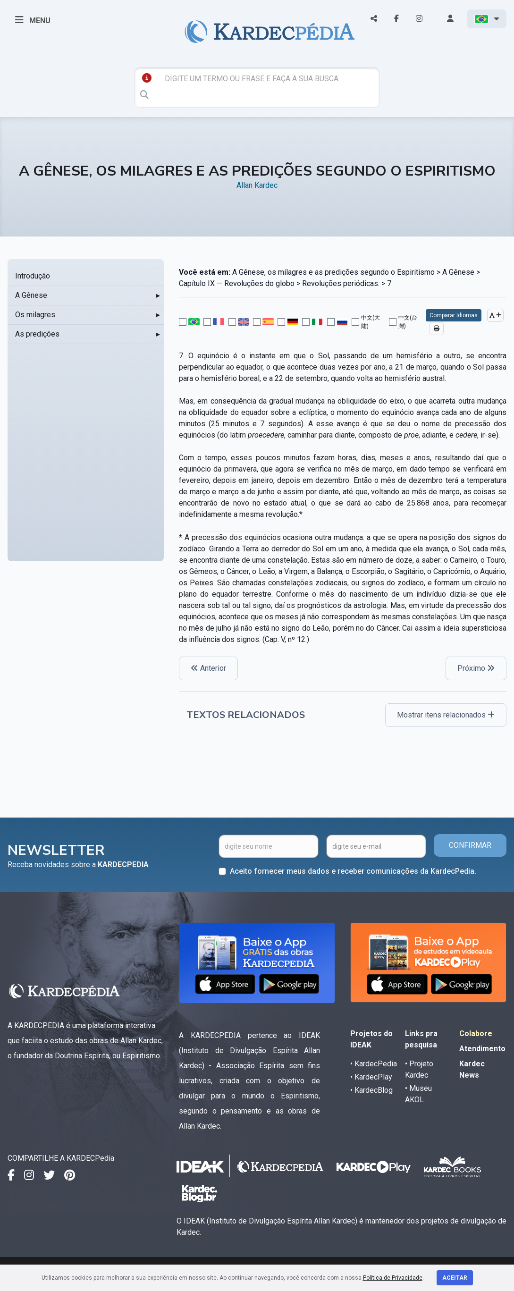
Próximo (476, 668)
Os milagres (35, 314)
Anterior (208, 668)
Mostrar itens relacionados (446, 714)
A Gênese (31, 295)
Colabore (475, 1033)
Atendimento (482, 1048)
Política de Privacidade (392, 1277)
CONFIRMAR (470, 845)
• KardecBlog (371, 1090)
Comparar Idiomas (454, 315)
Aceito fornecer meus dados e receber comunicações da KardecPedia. (353, 871)
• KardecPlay (371, 1076)
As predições (37, 333)
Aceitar (454, 1277)
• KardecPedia (373, 1063)
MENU (33, 19)
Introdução (32, 275)
